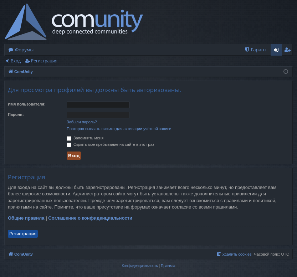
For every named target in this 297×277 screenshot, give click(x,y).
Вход (16, 61)
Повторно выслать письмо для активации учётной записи (119, 129)
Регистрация (44, 61)
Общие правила (26, 218)
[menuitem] (255, 50)
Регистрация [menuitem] (289, 51)
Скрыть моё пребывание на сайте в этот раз (110, 144)
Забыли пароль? (82, 122)
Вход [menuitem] (277, 51)
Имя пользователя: (27, 104)
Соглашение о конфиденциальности (90, 218)
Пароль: (16, 114)
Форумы (24, 49)
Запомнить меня (85, 138)
